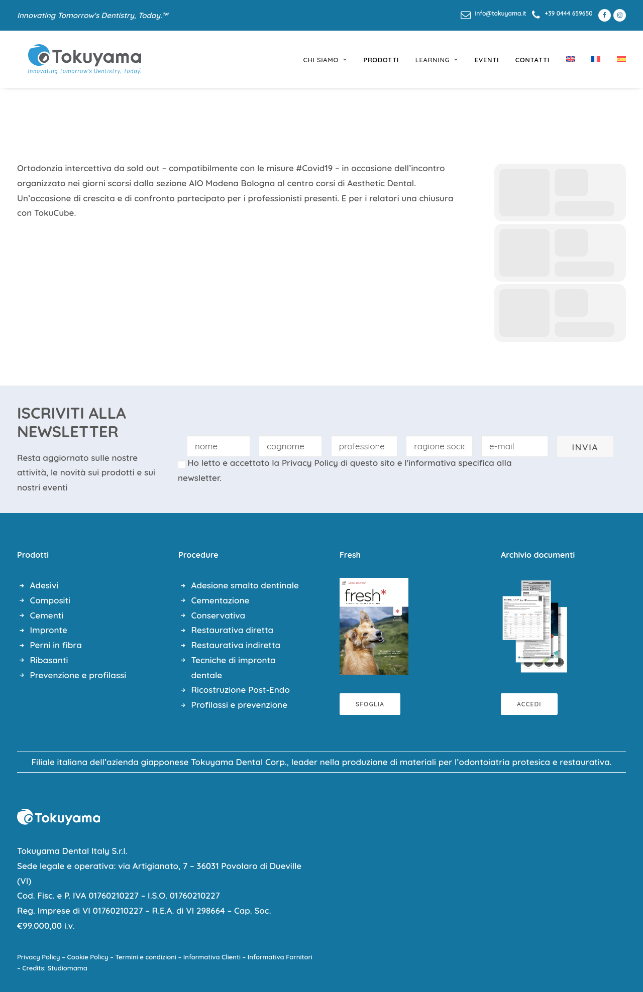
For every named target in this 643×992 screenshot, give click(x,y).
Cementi (47, 615)
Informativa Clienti (212, 957)
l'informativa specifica (449, 462)
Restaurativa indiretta (236, 645)
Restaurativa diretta (232, 630)
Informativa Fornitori (280, 957)
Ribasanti (49, 660)
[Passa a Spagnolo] (618, 59)
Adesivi (44, 585)
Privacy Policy (310, 462)
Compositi (50, 600)
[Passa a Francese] (595, 59)
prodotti (381, 60)
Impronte (48, 630)
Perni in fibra (56, 645)
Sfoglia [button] (370, 704)
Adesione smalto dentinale (245, 585)
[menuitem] (493, 13)
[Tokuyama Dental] (73, 59)
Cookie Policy (88, 957)
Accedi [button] (529, 704)
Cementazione (220, 600)
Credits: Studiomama (54, 968)
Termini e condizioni (146, 957)
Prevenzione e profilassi (78, 675)
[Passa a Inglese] (570, 59)
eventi (487, 60)
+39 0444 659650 (568, 13)
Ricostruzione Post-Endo (240, 689)
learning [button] (436, 60)
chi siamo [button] (325, 60)
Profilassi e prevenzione (239, 704)
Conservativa (218, 615)
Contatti (532, 60)
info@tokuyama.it (500, 13)
